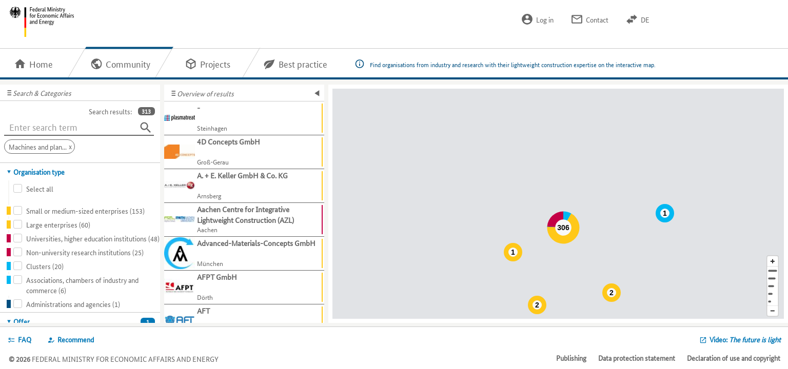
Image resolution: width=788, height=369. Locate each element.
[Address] (772, 271)
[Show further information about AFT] (244, 321)
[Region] (772, 286)
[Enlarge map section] (772, 261)
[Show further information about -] (244, 118)
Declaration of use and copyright (733, 358)
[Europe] (772, 301)
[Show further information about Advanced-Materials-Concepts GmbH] (244, 254)
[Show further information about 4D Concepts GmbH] (244, 152)
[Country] (772, 294)
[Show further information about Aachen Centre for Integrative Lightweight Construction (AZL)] (244, 220)
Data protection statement (636, 358)
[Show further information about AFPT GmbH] (244, 287)
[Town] (772, 278)
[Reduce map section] (772, 311)
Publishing (571, 358)
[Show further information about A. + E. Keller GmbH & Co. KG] (244, 186)
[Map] (558, 204)
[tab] (80, 172)
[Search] (146, 127)
